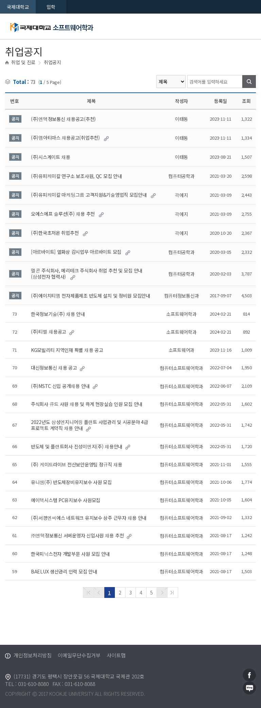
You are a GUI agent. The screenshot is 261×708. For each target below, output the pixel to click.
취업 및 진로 (23, 62)
